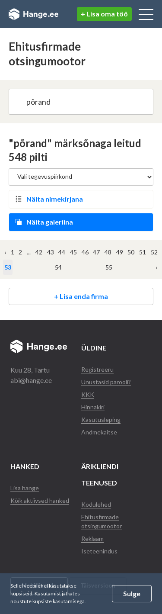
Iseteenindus (99, 551)
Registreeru (97, 369)
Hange (33, 14)
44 (61, 252)
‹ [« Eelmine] (5, 252)
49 (119, 252)
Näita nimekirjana (54, 199)
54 (58, 267)
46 (85, 252)
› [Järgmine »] (157, 267)
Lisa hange (24, 488)
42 (38, 252)
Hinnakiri (93, 407)
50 (130, 252)
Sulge (131, 593)
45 (73, 252)
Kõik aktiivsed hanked (39, 500)
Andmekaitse (99, 432)
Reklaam (92, 538)
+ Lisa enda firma (81, 296)
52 (154, 252)
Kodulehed (96, 504)
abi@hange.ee (31, 380)
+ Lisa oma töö (104, 14)
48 (108, 252)
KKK (87, 394)
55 (108, 267)
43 (50, 252)
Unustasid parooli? (106, 382)
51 (142, 252)
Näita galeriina (49, 222)
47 (96, 252)
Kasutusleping (101, 419)
